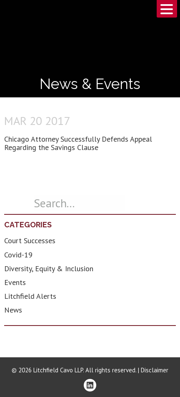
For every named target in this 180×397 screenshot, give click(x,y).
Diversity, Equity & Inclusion (48, 268)
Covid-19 (18, 255)
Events (15, 282)
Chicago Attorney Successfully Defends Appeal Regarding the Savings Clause (78, 143)
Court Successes (29, 240)
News (13, 310)
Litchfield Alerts (30, 296)
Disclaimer (154, 370)
